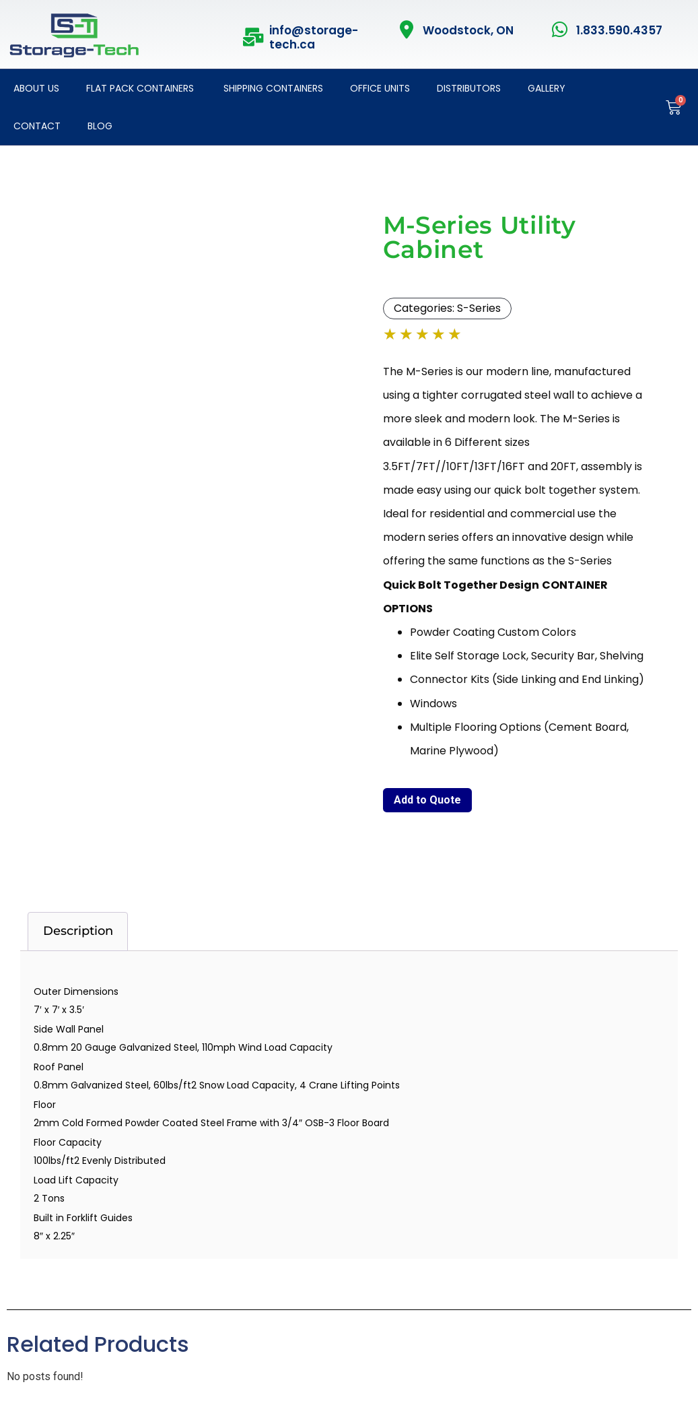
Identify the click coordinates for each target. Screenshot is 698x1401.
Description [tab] (78, 930)
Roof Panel (58, 1067)
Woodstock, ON (468, 30)
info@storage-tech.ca (313, 37)
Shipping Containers (272, 88)
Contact (37, 126)
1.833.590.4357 (619, 30)
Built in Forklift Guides (83, 1218)
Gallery (546, 88)
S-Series (479, 308)
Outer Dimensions (76, 991)
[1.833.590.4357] (560, 29)
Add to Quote (427, 799)
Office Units (380, 88)
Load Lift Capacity (76, 1180)
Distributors (469, 88)
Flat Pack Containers (140, 88)
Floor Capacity (68, 1142)
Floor (45, 1104)
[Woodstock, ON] (407, 29)
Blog (100, 126)
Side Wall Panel (69, 1029)
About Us (36, 88)
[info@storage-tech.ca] (253, 37)
